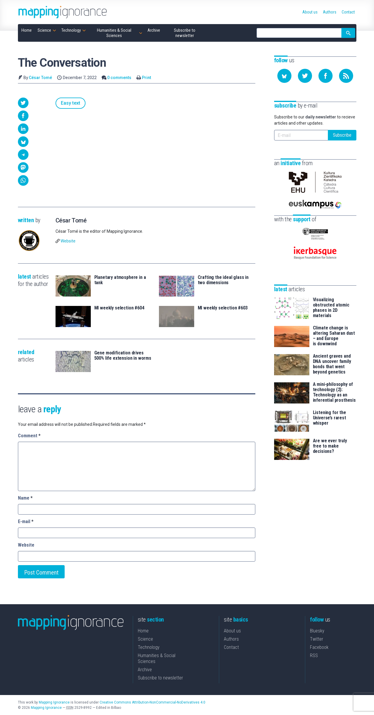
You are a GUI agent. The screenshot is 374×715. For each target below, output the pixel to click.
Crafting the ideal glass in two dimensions (223, 280)
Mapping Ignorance (54, 702)
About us (232, 631)
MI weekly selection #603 (223, 308)
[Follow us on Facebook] (325, 76)
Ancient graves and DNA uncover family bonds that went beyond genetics (332, 364)
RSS (314, 655)
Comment (29, 435)
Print (146, 77)
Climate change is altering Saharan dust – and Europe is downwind (334, 335)
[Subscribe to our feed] (346, 76)
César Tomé (40, 77)
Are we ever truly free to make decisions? (330, 446)
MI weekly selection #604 (119, 308)
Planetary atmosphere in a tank (120, 280)
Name (25, 498)
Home (143, 631)
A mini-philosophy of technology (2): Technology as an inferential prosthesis (334, 392)
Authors (231, 639)
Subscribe (342, 135)
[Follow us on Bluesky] (284, 76)
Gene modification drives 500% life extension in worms (123, 355)
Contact (231, 647)
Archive (145, 669)
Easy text (70, 103)
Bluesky (317, 631)
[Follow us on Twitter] (305, 76)
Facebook (319, 647)
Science (145, 639)
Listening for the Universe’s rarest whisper (329, 418)
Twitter (316, 639)
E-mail (25, 521)
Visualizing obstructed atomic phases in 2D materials (331, 307)
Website (68, 241)
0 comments (119, 77)
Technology (149, 647)
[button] (23, 103)
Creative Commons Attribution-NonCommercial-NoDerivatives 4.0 (152, 702)
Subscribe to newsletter (160, 678)
